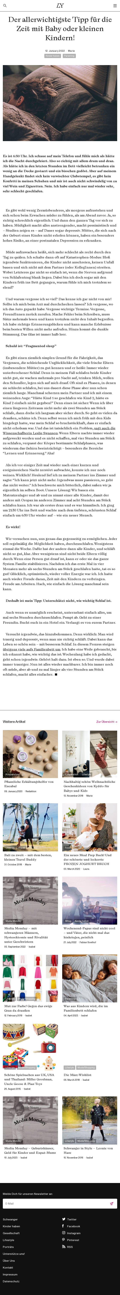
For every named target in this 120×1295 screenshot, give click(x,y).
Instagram (74, 1233)
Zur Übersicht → (106, 722)
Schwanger (10, 1219)
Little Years (60, 5)
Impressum (10, 1274)
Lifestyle (8, 1240)
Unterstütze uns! (14, 1254)
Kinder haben (53, 56)
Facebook (73, 1226)
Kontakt (8, 1268)
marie (71, 51)
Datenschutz (11, 1281)
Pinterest (73, 1240)
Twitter (72, 1219)
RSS (70, 1247)
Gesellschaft (11, 1233)
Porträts (8, 1247)
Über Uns (9, 1261)
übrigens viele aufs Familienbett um (31, 649)
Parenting (69, 56)
